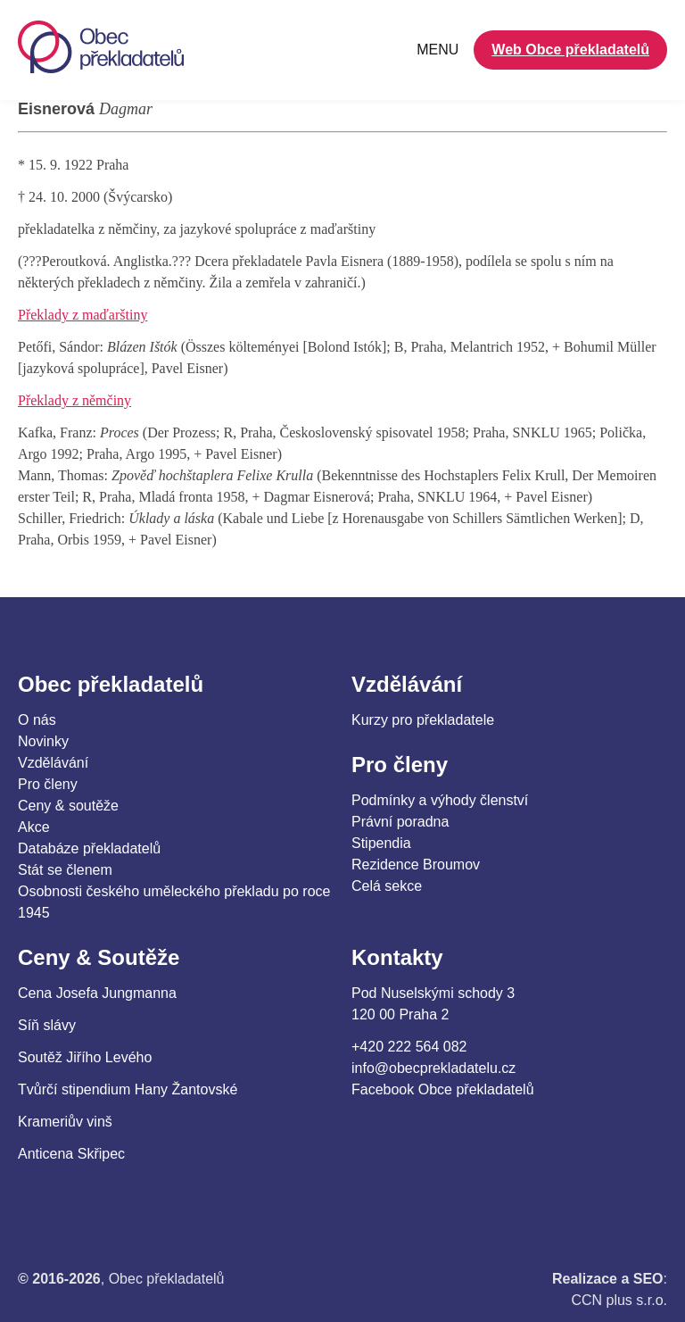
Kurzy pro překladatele (422, 720)
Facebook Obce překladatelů (442, 1089)
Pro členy (48, 784)
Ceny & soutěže (68, 805)
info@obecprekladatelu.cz (433, 1068)
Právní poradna (400, 821)
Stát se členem (65, 869)
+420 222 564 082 (408, 1046)
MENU (437, 49)
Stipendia (381, 843)
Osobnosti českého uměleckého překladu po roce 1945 (174, 902)
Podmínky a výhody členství (439, 800)
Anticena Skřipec (71, 1153)
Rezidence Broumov (415, 864)
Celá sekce (386, 886)
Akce (34, 827)
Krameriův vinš (65, 1121)
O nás (37, 720)
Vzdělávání (53, 762)
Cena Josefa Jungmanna (97, 993)
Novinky (43, 741)
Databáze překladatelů (89, 848)
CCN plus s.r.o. (619, 1300)
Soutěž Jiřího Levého (85, 1057)
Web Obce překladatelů (570, 49)
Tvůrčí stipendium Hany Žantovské (127, 1089)
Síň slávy (47, 1025)
